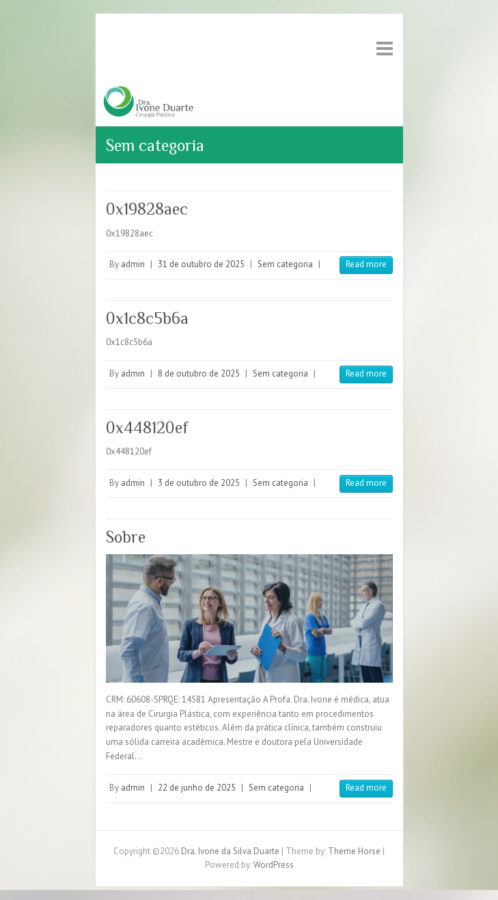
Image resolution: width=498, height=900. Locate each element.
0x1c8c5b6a (147, 318)
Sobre (126, 537)
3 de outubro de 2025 (199, 483)
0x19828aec (147, 209)
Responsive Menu (384, 48)
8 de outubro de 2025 (199, 373)
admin (133, 264)
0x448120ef (147, 427)
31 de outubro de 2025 (201, 264)
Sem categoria (285, 264)
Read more (366, 264)
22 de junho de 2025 (197, 787)
